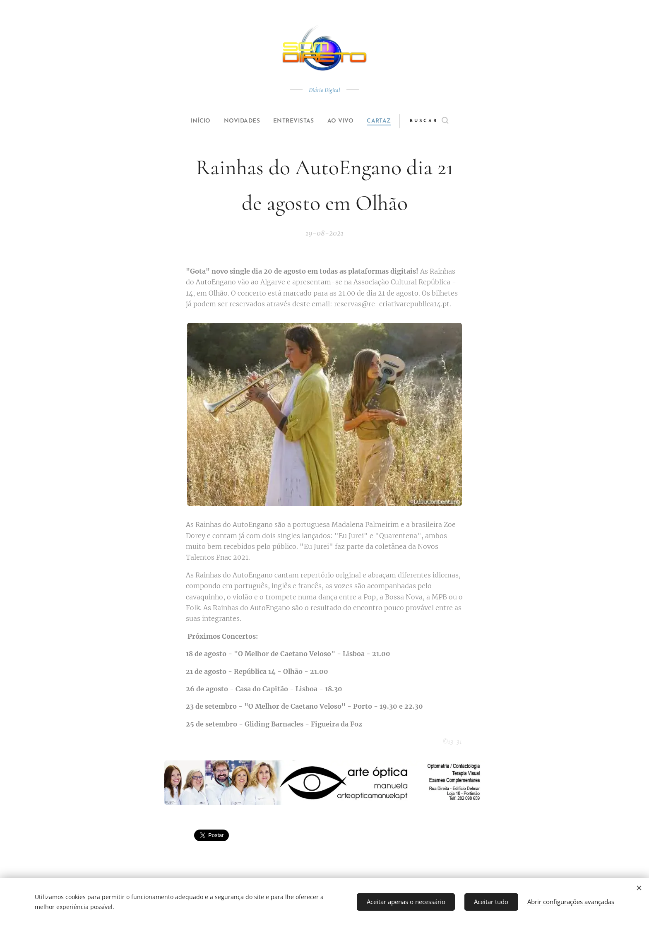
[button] (443, 121)
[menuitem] (193, 121)
